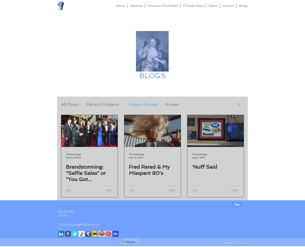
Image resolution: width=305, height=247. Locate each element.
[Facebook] (68, 234)
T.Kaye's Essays (142, 104)
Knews (172, 104)
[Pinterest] (109, 234)
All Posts (70, 104)
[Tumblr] (88, 234)
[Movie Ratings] (102, 234)
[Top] (236, 204)
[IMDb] (95, 234)
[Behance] (115, 234)
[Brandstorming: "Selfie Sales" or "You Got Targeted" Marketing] (89, 131)
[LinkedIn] (61, 234)
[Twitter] (75, 234)
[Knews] (81, 234)
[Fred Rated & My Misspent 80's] (152, 131)
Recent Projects (103, 104)
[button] (239, 105)
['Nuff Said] (215, 131)
